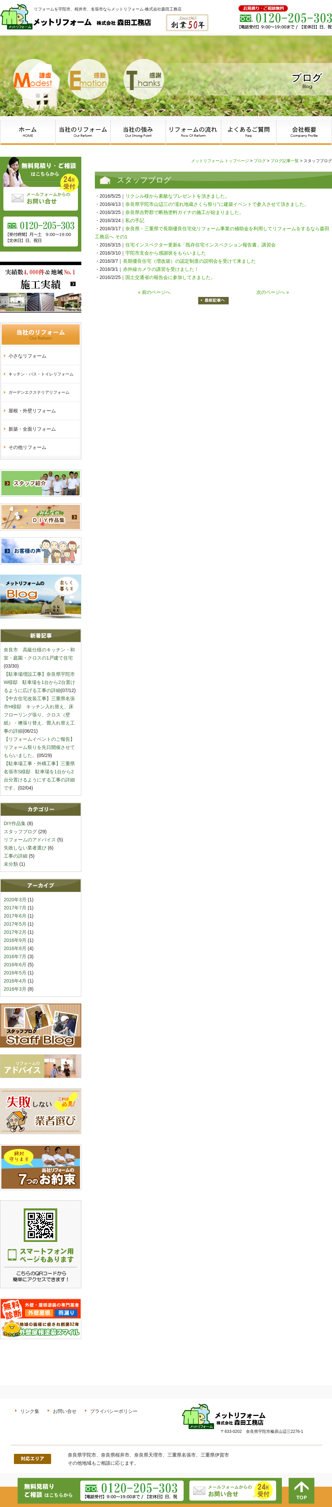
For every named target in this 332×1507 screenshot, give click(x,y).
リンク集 (29, 1411)
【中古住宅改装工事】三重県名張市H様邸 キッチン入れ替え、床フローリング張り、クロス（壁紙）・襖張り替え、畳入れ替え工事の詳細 (39, 715)
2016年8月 (15, 948)
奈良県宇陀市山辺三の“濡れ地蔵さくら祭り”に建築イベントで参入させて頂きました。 (217, 204)
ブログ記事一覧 (284, 160)
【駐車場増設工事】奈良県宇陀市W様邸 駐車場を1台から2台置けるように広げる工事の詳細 (39, 682)
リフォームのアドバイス (30, 839)
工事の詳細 (15, 856)
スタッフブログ (20, 831)
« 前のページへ (154, 292)
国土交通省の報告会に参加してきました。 (170, 277)
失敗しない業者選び (25, 848)
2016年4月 (15, 981)
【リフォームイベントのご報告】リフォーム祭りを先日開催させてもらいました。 (39, 747)
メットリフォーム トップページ (220, 160)
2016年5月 (15, 972)
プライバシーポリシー (114, 1411)
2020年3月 (15, 899)
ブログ (260, 160)
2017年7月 (15, 907)
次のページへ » (272, 292)
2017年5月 (15, 924)
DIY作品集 (15, 823)
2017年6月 (15, 916)
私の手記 (137, 220)
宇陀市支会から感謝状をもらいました (165, 253)
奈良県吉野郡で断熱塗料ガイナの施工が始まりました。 (184, 212)
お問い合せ (65, 1411)
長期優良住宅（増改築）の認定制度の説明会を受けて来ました (189, 261)
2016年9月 (15, 940)
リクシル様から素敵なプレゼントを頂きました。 (177, 196)
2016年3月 (15, 989)
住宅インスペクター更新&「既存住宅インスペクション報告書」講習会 (200, 244)
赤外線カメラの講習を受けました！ (161, 269)
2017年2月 (15, 932)
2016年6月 (15, 964)
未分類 (11, 864)
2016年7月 (15, 956)
